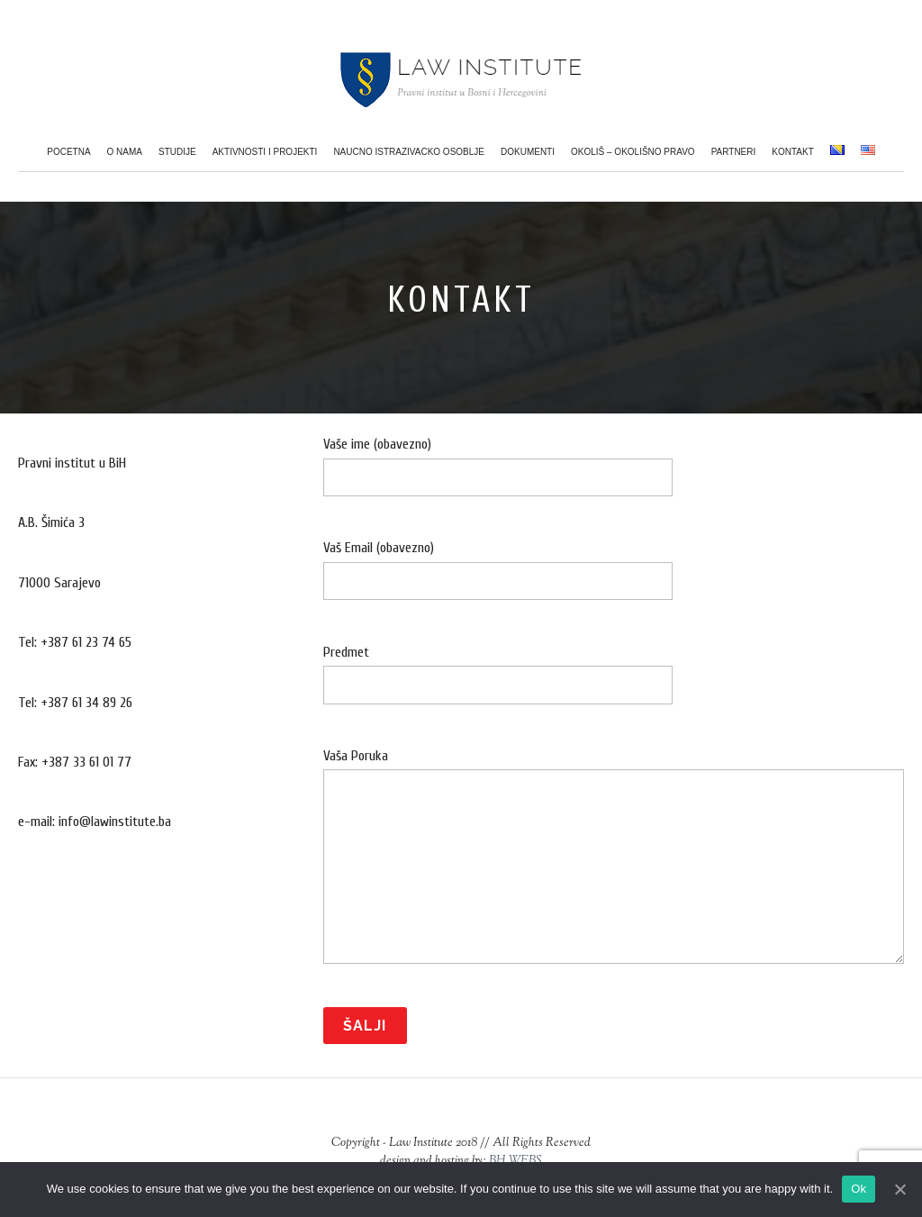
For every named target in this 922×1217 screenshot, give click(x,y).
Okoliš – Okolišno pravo (633, 152)
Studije (177, 152)
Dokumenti (528, 152)
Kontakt (792, 152)
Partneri (733, 152)
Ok (858, 1188)
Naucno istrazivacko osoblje (408, 152)
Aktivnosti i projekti (265, 152)
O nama (124, 152)
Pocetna (68, 152)
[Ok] (899, 1189)
